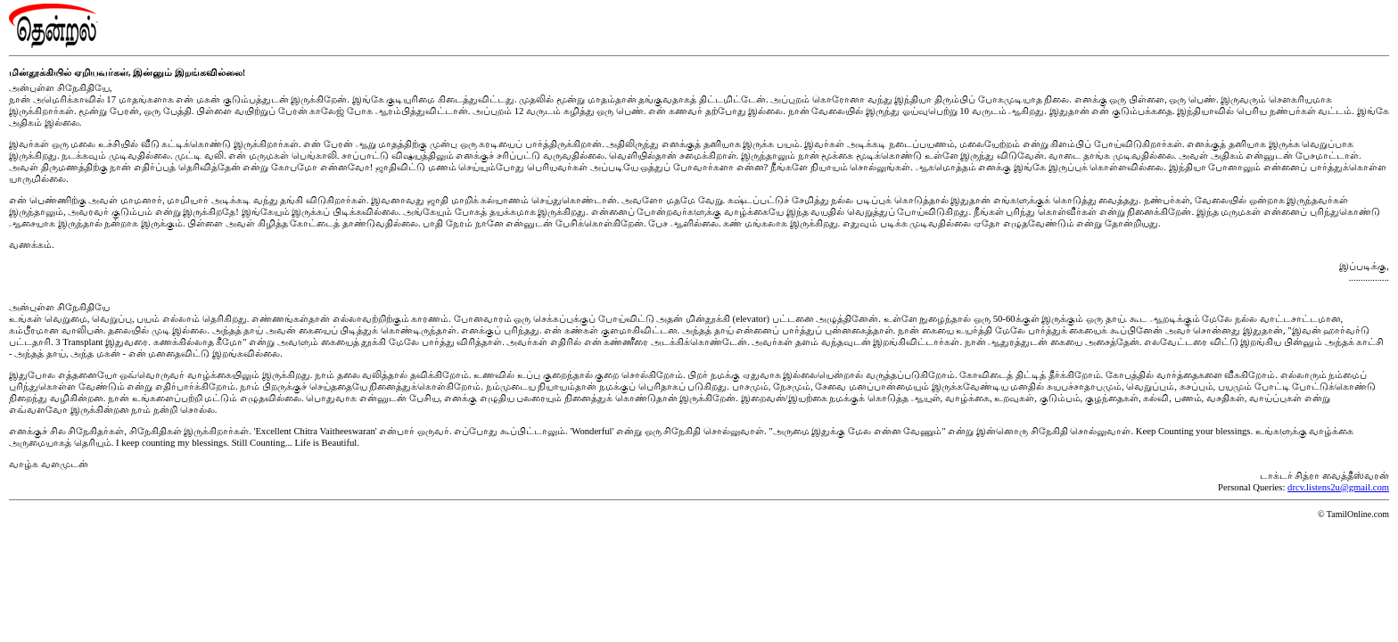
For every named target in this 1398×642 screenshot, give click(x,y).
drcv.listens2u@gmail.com (1338, 487)
